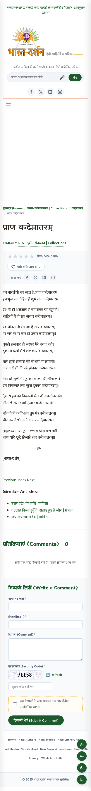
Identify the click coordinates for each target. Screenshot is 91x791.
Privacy (34, 762)
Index (21, 480)
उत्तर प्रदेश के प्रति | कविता (29, 503)
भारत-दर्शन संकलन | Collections (47, 208)
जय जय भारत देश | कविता (30, 517)
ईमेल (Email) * (17, 617)
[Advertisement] (45, 158)
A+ (82, 756)
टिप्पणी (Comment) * (21, 634)
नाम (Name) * (17, 599)
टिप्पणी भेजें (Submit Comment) (36, 725)
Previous (10, 480)
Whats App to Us (51, 762)
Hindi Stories (47, 744)
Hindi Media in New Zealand (20, 753)
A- (82, 744)
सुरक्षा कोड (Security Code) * (26, 671)
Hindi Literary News (70, 744)
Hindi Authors (27, 744)
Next (31, 480)
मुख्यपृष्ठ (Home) (12, 208)
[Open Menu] (8, 103)
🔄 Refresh (54, 679)
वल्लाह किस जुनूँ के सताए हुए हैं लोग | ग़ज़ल (42, 510)
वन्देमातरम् (77, 208)
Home (12, 744)
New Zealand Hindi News (56, 753)
